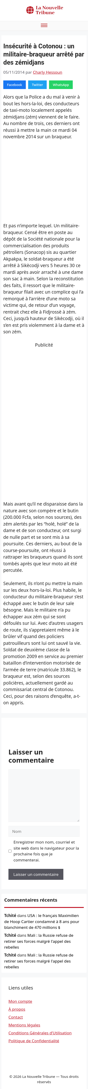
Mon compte (20, 1001)
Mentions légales (24, 1025)
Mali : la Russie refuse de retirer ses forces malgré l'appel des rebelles (38, 941)
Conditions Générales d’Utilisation (40, 1033)
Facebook (14, 85)
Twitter (37, 85)
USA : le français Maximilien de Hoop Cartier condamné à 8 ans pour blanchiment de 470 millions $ (41, 921)
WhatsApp (61, 85)
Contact (15, 1017)
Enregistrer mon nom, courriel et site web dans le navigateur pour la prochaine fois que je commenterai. (46, 851)
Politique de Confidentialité (33, 1040)
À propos (16, 1009)
